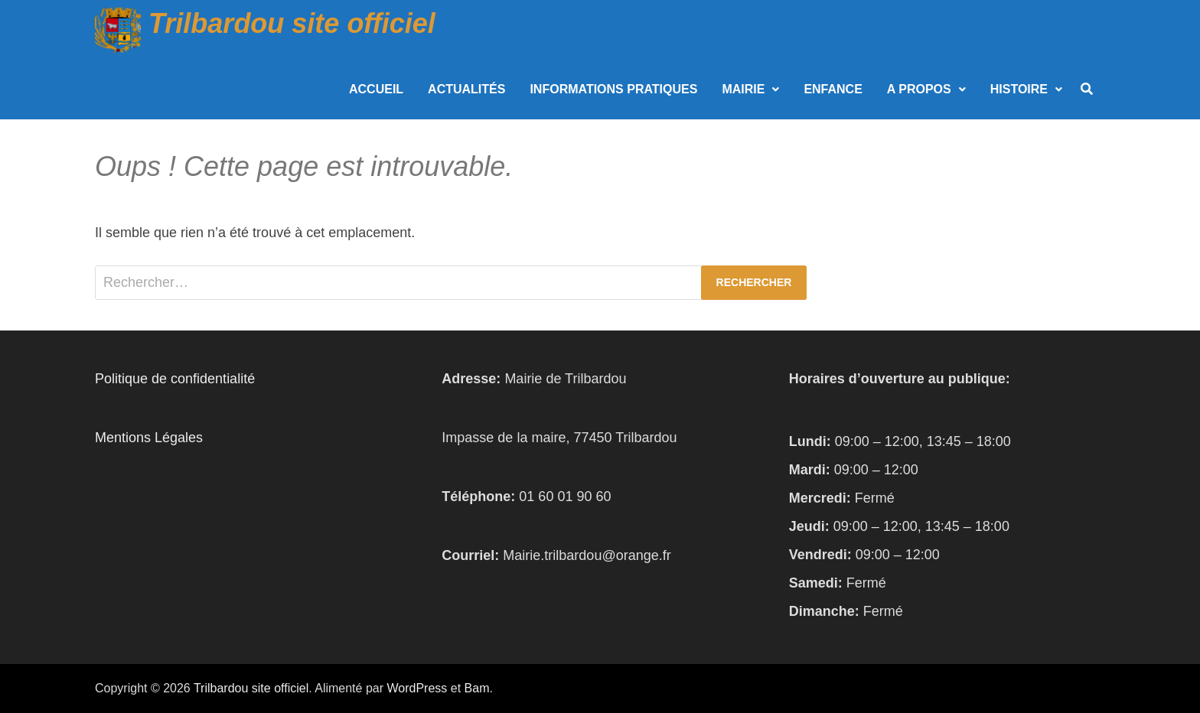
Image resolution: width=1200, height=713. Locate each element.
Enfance (833, 89)
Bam (477, 688)
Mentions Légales (149, 437)
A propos (919, 89)
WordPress (416, 688)
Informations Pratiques (613, 89)
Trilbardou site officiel (291, 23)
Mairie (743, 89)
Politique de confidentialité (175, 378)
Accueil (376, 89)
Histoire (1019, 89)
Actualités (466, 89)
